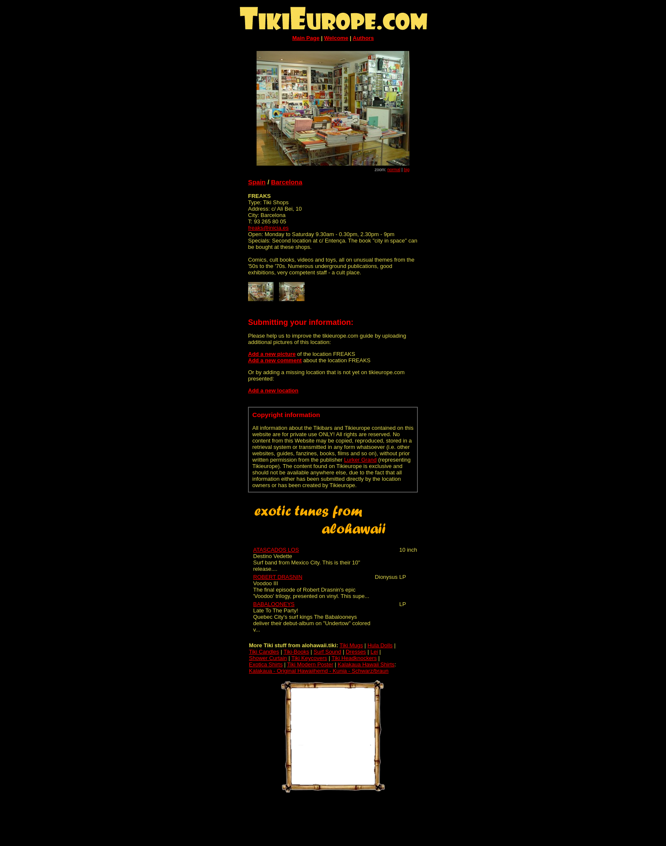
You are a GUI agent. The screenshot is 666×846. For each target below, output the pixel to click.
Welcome (336, 38)
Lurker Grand (360, 460)
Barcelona (286, 182)
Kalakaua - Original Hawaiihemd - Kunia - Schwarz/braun (319, 671)
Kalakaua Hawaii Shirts (366, 664)
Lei (374, 652)
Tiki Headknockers (353, 658)
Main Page (305, 38)
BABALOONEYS (274, 604)
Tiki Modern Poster (310, 664)
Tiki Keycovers (309, 658)
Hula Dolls (379, 645)
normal (394, 169)
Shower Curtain (268, 658)
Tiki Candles (264, 652)
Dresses (356, 652)
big (406, 169)
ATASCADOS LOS (276, 550)
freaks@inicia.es (268, 228)
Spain (256, 182)
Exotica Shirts (265, 664)
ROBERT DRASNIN (277, 577)
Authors (363, 38)
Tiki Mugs (351, 645)
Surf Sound (327, 652)
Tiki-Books (296, 652)
